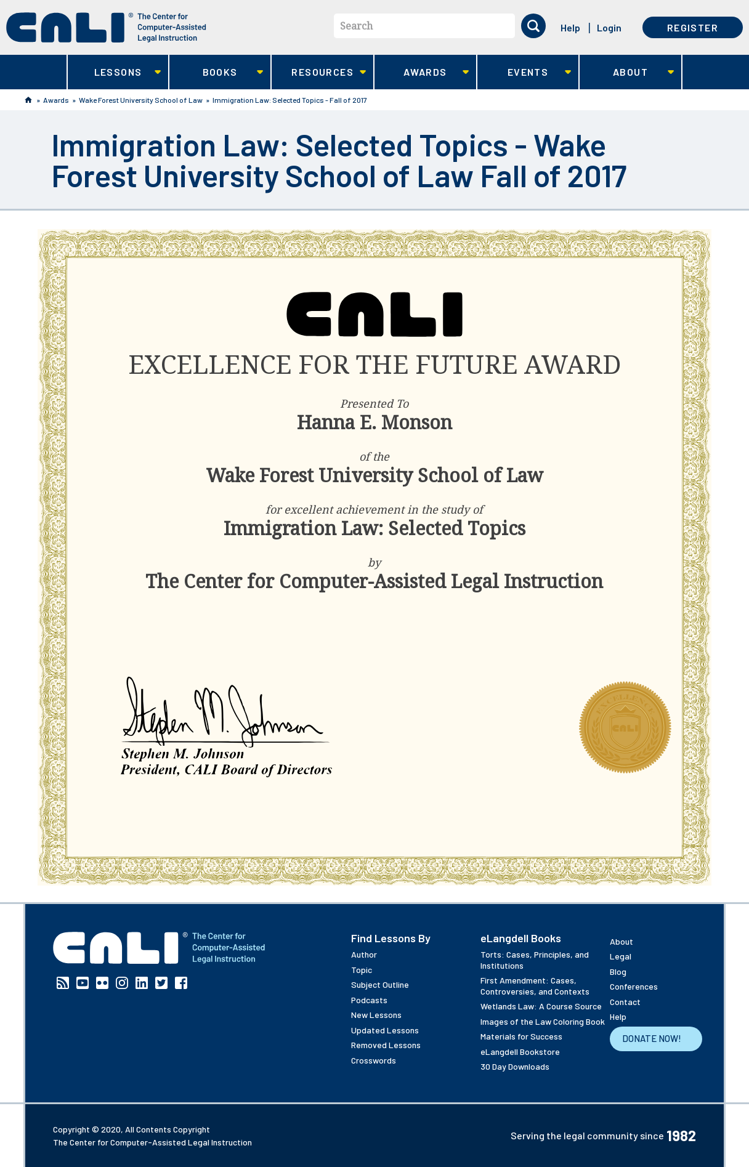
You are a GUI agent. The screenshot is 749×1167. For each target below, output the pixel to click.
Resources (319, 72)
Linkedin (142, 983)
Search (356, 26)
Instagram (122, 983)
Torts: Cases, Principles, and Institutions (534, 960)
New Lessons (376, 1014)
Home (28, 99)
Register (692, 27)
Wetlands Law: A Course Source (541, 1006)
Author (364, 954)
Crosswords (373, 1060)
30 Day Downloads (514, 1066)
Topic (361, 969)
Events (524, 72)
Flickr (102, 983)
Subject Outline (380, 984)
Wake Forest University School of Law (141, 99)
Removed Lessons (386, 1045)
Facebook (181, 983)
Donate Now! (651, 1038)
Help (570, 27)
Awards (421, 72)
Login (609, 27)
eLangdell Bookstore (520, 1051)
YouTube (82, 983)
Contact (625, 1001)
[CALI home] (106, 27)
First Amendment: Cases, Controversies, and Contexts (534, 985)
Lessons (114, 72)
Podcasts (369, 1000)
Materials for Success (521, 1036)
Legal (620, 956)
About (627, 72)
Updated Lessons (385, 1030)
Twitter (161, 983)
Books (216, 72)
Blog (618, 971)
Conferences (634, 986)
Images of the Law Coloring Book (542, 1021)
